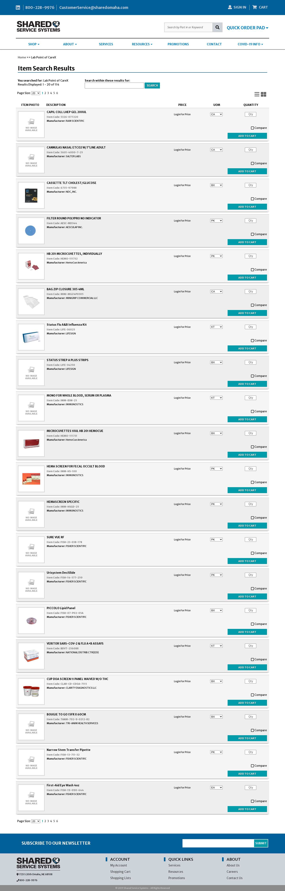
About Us (233, 865)
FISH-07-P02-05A (72, 612)
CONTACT (214, 44)
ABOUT (70, 44)
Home (22, 57)
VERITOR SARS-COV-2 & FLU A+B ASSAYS (75, 643)
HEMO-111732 (69, 258)
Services (174, 865)
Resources (175, 872)
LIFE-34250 (68, 364)
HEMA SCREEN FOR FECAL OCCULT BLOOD (76, 466)
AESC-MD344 (69, 223)
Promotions (176, 878)
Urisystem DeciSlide (61, 572)
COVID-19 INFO (250, 44)
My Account (118, 865)
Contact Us (234, 878)
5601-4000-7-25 (72, 152)
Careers (232, 872)
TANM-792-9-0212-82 (75, 719)
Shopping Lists (120, 878)
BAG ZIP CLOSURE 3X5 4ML (65, 289)
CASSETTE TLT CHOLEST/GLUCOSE (71, 183)
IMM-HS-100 (69, 471)
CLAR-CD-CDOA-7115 (74, 683)
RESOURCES (142, 44)
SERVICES (106, 44)
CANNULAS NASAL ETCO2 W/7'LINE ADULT (76, 147)
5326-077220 (69, 116)
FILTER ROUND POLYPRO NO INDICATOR (74, 218)
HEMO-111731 (69, 435)
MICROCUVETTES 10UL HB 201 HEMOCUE (75, 431)
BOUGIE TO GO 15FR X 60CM (66, 714)
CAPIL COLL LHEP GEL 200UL (66, 112)
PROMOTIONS (178, 44)
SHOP (33, 44)
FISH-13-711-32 (70, 754)
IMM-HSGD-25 (70, 506)
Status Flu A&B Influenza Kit (67, 324)
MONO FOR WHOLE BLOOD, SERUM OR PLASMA (79, 395)
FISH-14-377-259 (72, 577)
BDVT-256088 (70, 648)
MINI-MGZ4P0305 (72, 294)
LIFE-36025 (68, 329)
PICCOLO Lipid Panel (61, 608)
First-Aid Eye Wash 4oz (63, 785)
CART (260, 7)
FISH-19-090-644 (72, 790)
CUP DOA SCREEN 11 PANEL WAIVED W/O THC (77, 679)
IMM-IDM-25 (69, 400)
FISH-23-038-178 (71, 542)
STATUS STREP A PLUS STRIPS (67, 360)
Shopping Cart (120, 872)
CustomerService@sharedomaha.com (93, 7)
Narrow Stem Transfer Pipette (68, 750)
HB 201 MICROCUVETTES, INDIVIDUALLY (74, 254)
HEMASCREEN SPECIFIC (63, 502)
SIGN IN (237, 7)
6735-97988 (69, 187)
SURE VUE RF (55, 537)
